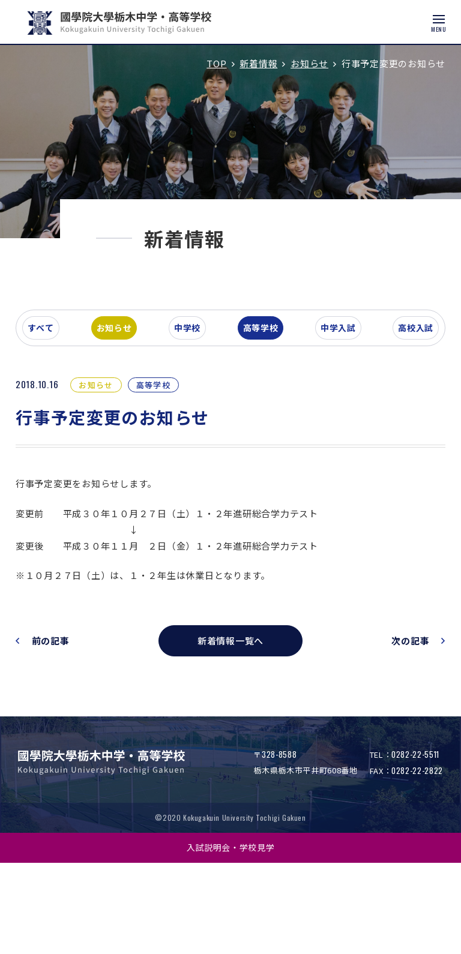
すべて (62, 416)
